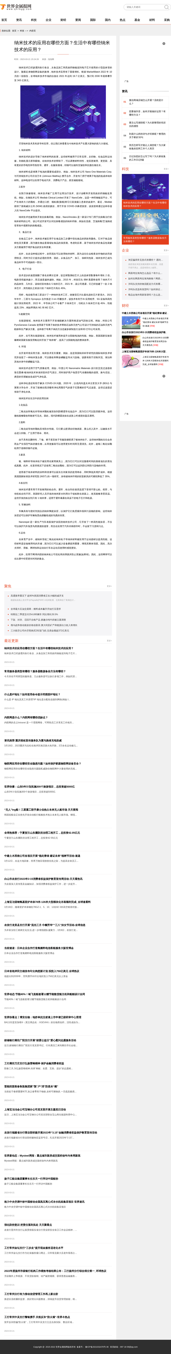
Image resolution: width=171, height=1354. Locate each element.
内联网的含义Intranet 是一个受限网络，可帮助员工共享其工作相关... (39, 722)
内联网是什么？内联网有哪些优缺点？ (26, 717)
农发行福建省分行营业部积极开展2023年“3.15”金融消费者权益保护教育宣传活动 (50, 1132)
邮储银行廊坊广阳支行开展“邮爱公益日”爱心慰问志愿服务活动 (40, 1040)
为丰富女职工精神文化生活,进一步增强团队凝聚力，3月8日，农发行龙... (41, 930)
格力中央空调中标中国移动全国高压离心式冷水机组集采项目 (35, 1207)
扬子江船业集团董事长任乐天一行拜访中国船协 (31, 1178)
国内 (108, 19)
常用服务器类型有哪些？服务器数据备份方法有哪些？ (35, 671)
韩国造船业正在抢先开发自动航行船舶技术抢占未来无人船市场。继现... (40, 815)
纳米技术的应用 (36, 567)
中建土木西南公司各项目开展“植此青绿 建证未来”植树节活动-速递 (42, 855)
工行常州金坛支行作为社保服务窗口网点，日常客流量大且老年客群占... (40, 1253)
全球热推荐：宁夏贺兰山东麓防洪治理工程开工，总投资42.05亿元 (42, 832)
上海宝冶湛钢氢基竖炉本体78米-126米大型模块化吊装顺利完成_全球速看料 (47, 902)
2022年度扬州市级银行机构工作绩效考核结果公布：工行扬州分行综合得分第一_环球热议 (55, 1271)
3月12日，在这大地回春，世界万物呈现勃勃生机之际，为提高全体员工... (41, 861)
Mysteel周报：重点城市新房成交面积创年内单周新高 (31, 1161)
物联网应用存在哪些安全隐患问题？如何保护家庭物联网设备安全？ (42, 763)
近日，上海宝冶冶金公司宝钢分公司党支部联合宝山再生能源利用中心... (40, 1114)
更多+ (109, 586)
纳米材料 (50, 567)
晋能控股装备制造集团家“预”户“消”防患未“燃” (31, 1086)
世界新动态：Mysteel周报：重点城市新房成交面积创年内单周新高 (42, 1155)
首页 (4, 19)
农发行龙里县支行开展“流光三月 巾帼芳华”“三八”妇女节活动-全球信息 (44, 925)
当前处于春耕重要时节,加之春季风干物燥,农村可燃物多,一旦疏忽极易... (40, 1091)
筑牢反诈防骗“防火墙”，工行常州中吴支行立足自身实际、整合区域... (39, 1322)
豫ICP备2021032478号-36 (96, 1347)
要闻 (78, 19)
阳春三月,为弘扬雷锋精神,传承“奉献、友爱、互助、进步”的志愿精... (38, 1068)
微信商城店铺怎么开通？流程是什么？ (146, 102)
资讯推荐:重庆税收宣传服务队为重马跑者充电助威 (33, 740)
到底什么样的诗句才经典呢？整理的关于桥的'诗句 (147, 136)
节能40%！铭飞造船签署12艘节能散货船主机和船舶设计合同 (35, 999)
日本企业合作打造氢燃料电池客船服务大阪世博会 (29, 953)
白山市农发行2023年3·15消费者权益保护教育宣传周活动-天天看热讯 (43, 879)
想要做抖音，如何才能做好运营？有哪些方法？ (147, 113)
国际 (93, 19)
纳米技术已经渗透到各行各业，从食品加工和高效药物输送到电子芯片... (40, 653)
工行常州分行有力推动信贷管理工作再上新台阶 (31, 1294)
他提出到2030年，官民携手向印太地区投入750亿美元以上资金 (36, 976)
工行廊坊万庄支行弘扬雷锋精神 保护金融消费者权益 (34, 1063)
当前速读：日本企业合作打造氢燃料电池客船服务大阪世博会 (39, 948)
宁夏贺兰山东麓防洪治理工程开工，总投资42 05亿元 (31, 838)
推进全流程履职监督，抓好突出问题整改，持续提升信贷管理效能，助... (40, 1299)
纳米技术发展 (86, 567)
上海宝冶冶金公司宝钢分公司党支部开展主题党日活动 (35, 1109)
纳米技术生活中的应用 (67, 567)
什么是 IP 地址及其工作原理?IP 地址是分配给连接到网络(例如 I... (37, 699)
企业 (48, 19)
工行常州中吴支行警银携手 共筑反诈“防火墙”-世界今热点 (37, 1317)
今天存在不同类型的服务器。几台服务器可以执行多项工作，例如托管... (40, 676)
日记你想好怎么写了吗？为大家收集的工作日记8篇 (147, 158)
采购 (167, 19)
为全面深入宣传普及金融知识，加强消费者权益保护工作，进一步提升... (40, 884)
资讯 (19, 19)
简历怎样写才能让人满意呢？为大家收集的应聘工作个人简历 (147, 147)
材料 (152, 19)
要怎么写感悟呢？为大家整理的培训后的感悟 (147, 124)
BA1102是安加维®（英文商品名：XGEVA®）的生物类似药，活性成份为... (42, 1022)
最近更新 (11, 641)
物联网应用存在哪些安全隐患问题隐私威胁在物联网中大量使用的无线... (40, 768)
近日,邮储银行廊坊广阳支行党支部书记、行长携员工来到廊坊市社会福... (41, 1045)
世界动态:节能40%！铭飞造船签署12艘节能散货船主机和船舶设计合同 (44, 994)
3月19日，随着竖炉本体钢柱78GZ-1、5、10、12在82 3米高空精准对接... (41, 907)
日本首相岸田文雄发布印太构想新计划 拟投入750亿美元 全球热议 (41, 971)
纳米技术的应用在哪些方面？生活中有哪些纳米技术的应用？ (39, 648)
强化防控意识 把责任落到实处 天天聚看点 (28, 1224)
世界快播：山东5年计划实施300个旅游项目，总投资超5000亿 (39, 786)
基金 (137, 19)
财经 (63, 19)
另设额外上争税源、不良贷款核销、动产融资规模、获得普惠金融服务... (40, 1276)
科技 (34, 19)
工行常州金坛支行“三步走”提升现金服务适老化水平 (33, 1248)
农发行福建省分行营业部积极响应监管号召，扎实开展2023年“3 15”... (39, 1137)
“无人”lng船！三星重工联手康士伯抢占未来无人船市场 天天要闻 (41, 809)
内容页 (32, 30)
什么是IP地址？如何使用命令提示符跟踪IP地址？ (32, 694)
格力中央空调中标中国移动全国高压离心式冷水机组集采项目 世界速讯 (44, 1201)
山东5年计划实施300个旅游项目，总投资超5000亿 (29, 792)
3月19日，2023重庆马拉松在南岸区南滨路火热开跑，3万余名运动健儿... (41, 745)
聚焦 (7, 586)
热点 (122, 19)
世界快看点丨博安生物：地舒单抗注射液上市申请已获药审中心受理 (42, 1017)
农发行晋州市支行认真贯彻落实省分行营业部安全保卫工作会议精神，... (40, 1230)
